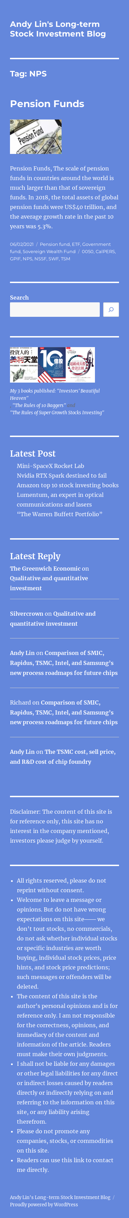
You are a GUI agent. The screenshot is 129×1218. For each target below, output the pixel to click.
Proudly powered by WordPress (44, 1205)
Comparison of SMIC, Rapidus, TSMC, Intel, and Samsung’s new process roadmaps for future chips (64, 662)
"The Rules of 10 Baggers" (39, 405)
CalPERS (105, 251)
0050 (88, 251)
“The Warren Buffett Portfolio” (60, 514)
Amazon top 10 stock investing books (68, 485)
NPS (27, 258)
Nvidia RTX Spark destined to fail (62, 475)
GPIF (15, 258)
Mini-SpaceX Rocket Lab (50, 465)
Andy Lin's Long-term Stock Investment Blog (58, 29)
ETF (76, 244)
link (80, 1160)
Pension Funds (47, 104)
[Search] (111, 309)
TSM (65, 258)
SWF (54, 258)
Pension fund (55, 244)
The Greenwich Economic (45, 568)
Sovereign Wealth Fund (49, 251)
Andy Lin (22, 652)
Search (19, 297)
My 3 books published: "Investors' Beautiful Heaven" (55, 394)
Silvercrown (26, 613)
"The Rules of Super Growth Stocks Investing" (57, 413)
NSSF (40, 258)
